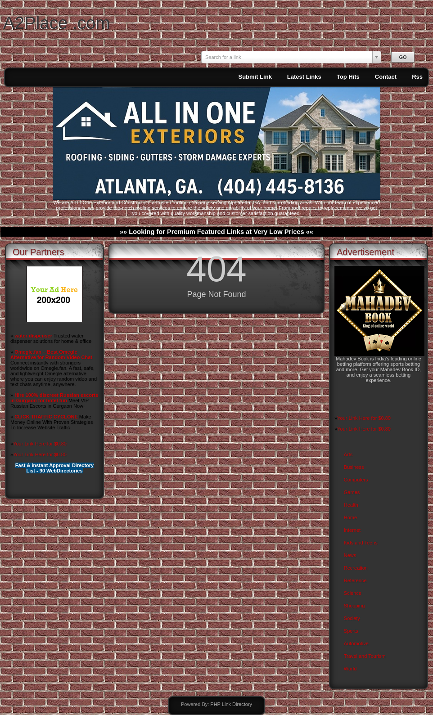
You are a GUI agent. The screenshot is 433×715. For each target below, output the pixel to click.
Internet (352, 530)
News (350, 555)
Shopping (354, 605)
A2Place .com (56, 22)
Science (352, 593)
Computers (356, 479)
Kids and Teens (361, 542)
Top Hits (348, 76)
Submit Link (254, 76)
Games (352, 492)
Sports (351, 631)
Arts (348, 454)
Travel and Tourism (365, 656)
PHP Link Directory (231, 704)
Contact (386, 76)
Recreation (356, 568)
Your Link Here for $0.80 (40, 443)
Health (351, 505)
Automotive (356, 643)
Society (352, 618)
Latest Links (304, 76)
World (350, 668)
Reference (355, 580)
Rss (417, 76)
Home (350, 517)
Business (354, 467)
